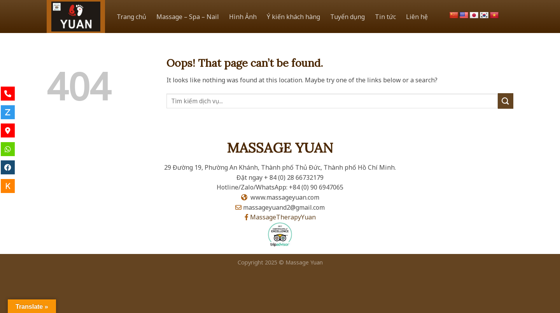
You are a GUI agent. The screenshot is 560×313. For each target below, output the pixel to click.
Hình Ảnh (243, 16)
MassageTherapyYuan (283, 217)
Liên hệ (417, 16)
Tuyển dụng (347, 16)
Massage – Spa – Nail (187, 16)
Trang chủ (131, 16)
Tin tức (385, 16)
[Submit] (505, 100)
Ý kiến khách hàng (293, 16)
